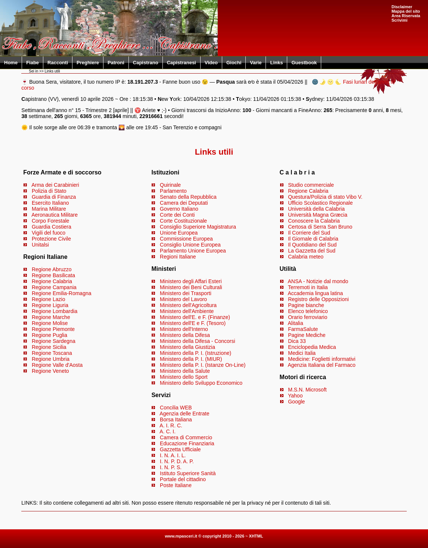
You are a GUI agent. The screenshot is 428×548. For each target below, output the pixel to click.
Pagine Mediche (306, 335)
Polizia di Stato (49, 191)
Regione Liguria (50, 305)
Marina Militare (49, 209)
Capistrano (145, 62)
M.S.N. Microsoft (307, 390)
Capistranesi (181, 62)
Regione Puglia (49, 335)
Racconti (57, 62)
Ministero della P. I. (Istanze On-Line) (202, 365)
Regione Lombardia (54, 311)
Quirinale (170, 185)
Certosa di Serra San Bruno (320, 227)
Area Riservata (405, 15)
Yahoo (295, 396)
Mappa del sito (405, 11)
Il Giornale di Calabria (313, 239)
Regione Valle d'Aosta (57, 365)
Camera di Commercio (186, 437)
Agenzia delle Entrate (184, 414)
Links (276, 62)
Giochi (233, 62)
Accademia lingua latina (315, 293)
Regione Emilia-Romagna (62, 293)
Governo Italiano (179, 209)
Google (296, 402)
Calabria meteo (305, 257)
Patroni (116, 62)
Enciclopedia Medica (312, 347)
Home (11, 62)
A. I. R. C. (170, 425)
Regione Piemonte (53, 329)
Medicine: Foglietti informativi (322, 359)
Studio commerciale (311, 185)
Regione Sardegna (53, 341)
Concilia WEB (176, 408)
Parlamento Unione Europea (193, 251)
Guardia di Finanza (54, 197)
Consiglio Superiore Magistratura (198, 227)
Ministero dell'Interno (184, 329)
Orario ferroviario (307, 317)
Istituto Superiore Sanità (187, 473)
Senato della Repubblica (188, 197)
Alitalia (295, 323)
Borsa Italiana (176, 419)
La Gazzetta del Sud (311, 251)
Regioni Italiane (178, 257)
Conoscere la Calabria (314, 221)
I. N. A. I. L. (173, 455)
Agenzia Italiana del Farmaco (321, 365)
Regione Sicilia (49, 347)
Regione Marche (51, 317)
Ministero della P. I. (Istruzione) (195, 353)
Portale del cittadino (183, 479)
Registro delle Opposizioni (318, 299)
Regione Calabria (52, 281)
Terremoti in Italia (308, 287)
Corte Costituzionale (183, 221)
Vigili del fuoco (48, 233)
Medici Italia (302, 353)
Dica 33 (297, 341)
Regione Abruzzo (52, 269)
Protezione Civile (51, 239)
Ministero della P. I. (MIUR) (191, 359)
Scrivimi (399, 20)
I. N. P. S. (171, 467)
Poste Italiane (176, 485)
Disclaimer (401, 6)
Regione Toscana (52, 353)
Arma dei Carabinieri (55, 185)
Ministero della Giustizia (187, 347)
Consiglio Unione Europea (190, 245)
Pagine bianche (306, 305)
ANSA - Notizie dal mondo (318, 281)
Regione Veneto (50, 371)
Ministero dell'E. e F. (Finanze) (195, 317)
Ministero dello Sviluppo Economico (201, 383)
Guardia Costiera (51, 227)
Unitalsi (40, 245)
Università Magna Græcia (317, 215)
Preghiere (88, 62)
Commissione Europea (186, 239)
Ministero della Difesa (185, 335)
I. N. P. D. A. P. (177, 461)
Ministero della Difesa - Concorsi (197, 341)
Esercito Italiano (50, 203)
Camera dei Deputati (184, 203)
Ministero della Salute (185, 371)
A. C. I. (167, 431)
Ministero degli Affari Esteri (190, 281)
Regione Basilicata (53, 275)
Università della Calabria (316, 209)
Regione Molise (50, 323)
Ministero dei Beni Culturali (191, 287)
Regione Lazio (48, 299)
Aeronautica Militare (54, 215)
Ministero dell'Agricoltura (188, 305)
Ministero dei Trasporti (185, 293)
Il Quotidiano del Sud (312, 245)
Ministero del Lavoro (183, 299)
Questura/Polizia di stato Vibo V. (325, 197)
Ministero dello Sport (184, 377)
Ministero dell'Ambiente (187, 311)
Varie (255, 62)
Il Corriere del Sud (309, 233)
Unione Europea (179, 233)
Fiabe (32, 62)
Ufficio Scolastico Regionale (320, 203)
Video (211, 62)
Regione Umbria (50, 359)
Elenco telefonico (308, 311)
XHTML (256, 536)
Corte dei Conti (177, 215)
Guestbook (304, 62)
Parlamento (173, 191)
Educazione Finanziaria (187, 443)
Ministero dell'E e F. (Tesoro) (193, 323)
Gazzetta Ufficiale (180, 449)
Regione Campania (54, 287)
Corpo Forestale (50, 221)
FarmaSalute (303, 329)
